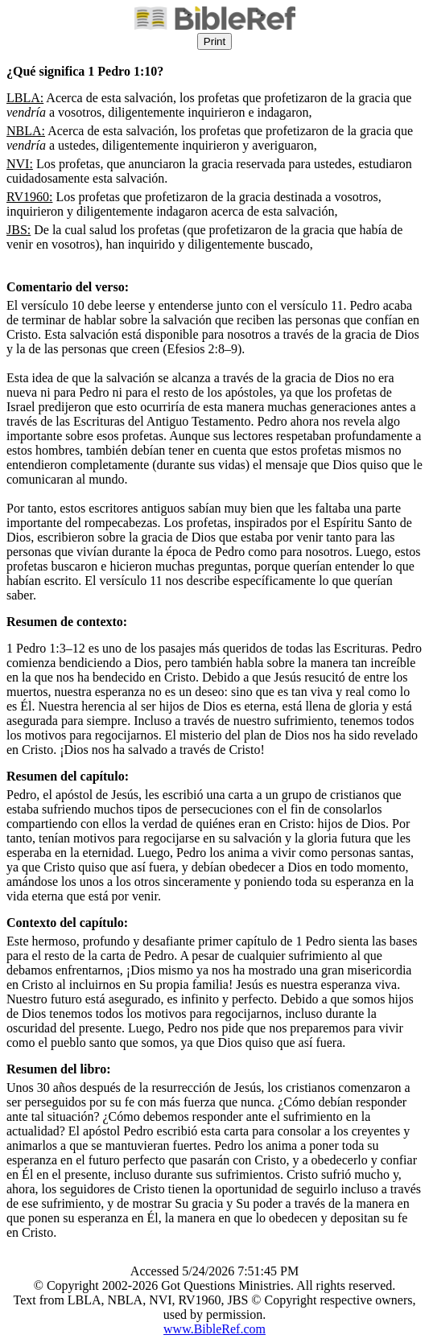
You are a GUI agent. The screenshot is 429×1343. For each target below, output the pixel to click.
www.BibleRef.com (214, 1329)
